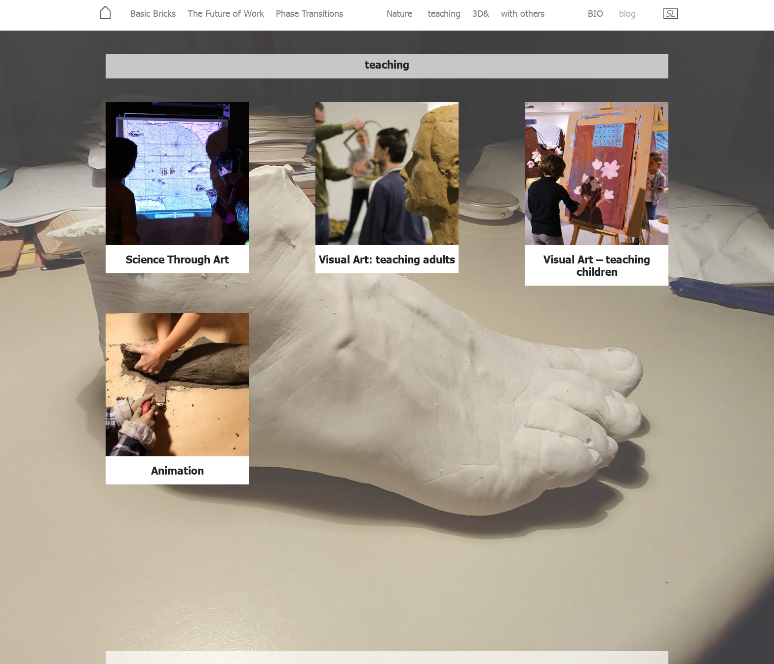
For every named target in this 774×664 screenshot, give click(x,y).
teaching (444, 13)
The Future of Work (226, 13)
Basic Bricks (153, 13)
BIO (595, 13)
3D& (480, 13)
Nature (399, 13)
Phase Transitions (309, 13)
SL (670, 13)
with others (522, 13)
